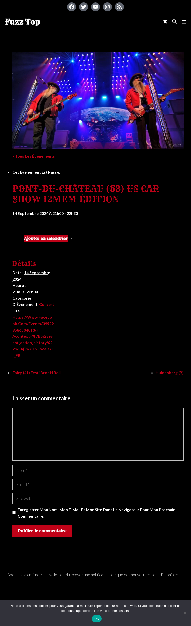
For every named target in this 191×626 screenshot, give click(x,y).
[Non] (184, 612)
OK (96, 619)
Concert (46, 304)
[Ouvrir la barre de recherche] (174, 22)
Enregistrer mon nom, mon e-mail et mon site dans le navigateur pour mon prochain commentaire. (96, 512)
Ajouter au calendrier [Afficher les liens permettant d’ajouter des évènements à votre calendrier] (46, 238)
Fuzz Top (22, 22)
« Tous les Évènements (33, 156)
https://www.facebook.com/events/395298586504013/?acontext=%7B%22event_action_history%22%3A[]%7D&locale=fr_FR (33, 336)
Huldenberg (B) (170, 372)
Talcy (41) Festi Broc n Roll (36, 372)
